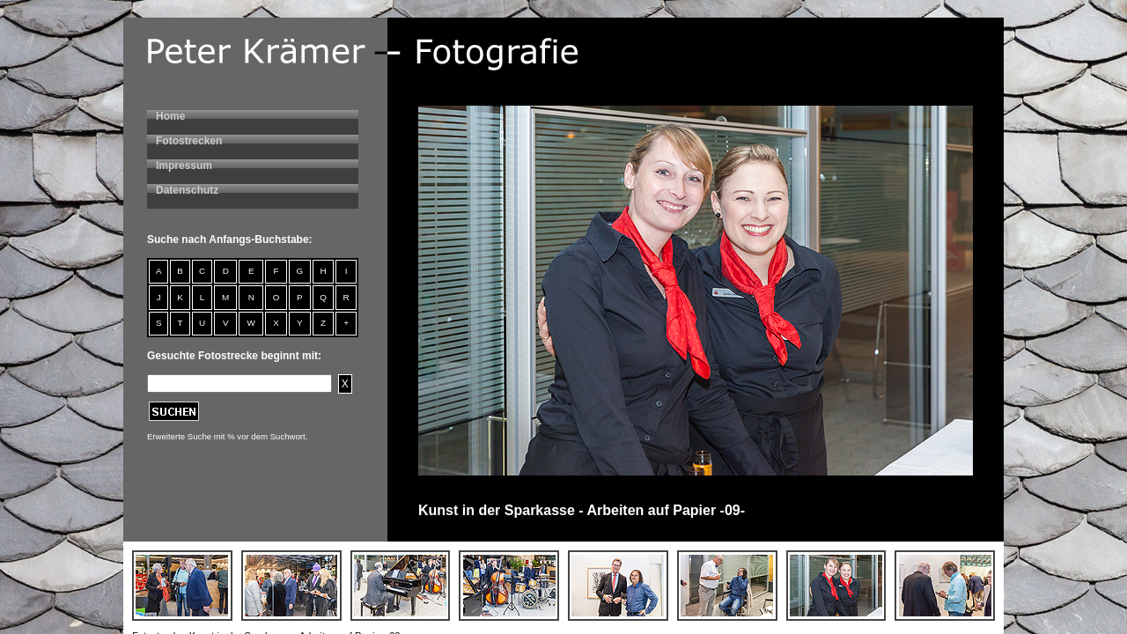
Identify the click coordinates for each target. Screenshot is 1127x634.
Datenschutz (187, 190)
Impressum (184, 165)
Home (170, 116)
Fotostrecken (189, 141)
